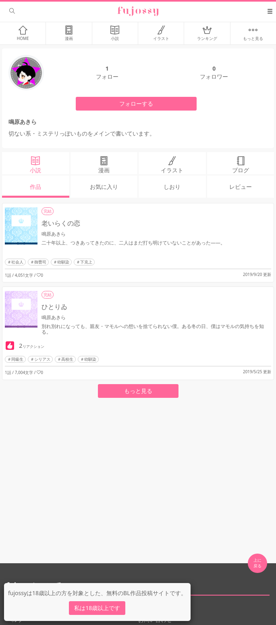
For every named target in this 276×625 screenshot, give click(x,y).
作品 (35, 186)
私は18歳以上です (97, 608)
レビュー (240, 186)
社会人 (17, 262)
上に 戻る (257, 563)
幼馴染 (63, 262)
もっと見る (138, 391)
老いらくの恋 (61, 223)
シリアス (42, 359)
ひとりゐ (54, 306)
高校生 (67, 359)
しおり (172, 186)
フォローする (136, 103)
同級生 (17, 359)
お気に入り (104, 186)
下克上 (86, 262)
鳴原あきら (54, 233)
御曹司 (40, 262)
